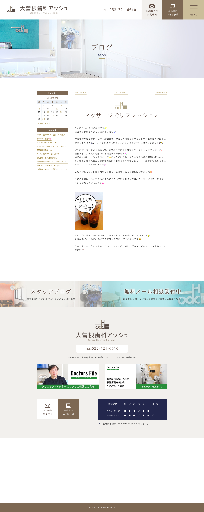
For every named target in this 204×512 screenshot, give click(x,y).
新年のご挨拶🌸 (44, 138)
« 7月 (40, 123)
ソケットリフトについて (48, 142)
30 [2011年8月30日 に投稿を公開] (43, 119)
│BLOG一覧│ (121, 92)
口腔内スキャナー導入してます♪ (52, 169)
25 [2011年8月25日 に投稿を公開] (52, 115)
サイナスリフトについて (48, 154)
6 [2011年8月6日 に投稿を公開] (61, 105)
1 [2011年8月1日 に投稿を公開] (39, 105)
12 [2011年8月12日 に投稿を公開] (57, 108)
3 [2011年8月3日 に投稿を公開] (48, 105)
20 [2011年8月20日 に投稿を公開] (61, 112)
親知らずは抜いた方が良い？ (50, 165)
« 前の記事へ (81, 92)
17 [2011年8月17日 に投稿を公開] (48, 112)
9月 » (47, 123)
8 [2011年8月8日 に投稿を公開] (39, 108)
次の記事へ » (161, 92)
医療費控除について (46, 150)
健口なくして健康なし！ (48, 157)
